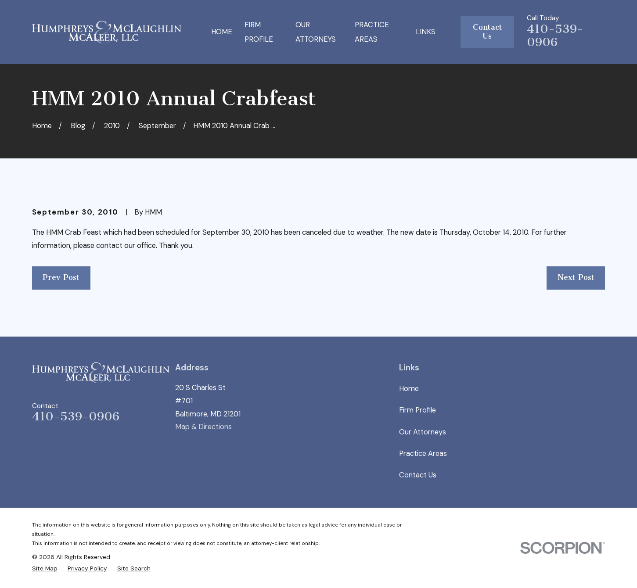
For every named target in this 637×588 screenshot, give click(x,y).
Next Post (576, 277)
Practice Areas (423, 453)
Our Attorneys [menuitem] (315, 32)
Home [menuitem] (221, 31)
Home (409, 388)
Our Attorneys (422, 432)
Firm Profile (417, 410)
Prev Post (61, 277)
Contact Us (487, 32)
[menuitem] (45, 569)
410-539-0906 (555, 36)
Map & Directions (203, 426)
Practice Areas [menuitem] (372, 32)
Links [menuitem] (425, 31)
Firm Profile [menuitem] (259, 32)
